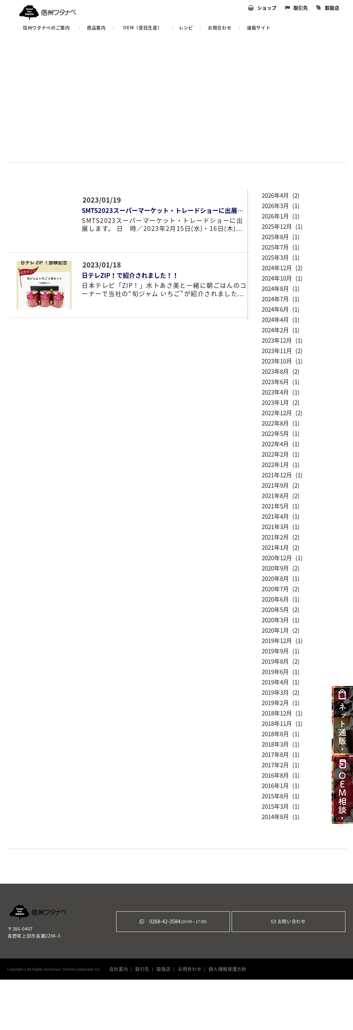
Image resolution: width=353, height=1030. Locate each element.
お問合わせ (219, 28)
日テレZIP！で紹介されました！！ (130, 275)
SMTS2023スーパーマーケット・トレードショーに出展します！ (172, 210)
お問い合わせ (288, 921)
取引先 (300, 8)
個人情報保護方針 (227, 969)
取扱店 (332, 8)
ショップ (266, 8)
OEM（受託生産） (142, 28)
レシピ (186, 28)
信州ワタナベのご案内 (46, 28)
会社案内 (118, 969)
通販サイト (258, 28)
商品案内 (96, 28)
